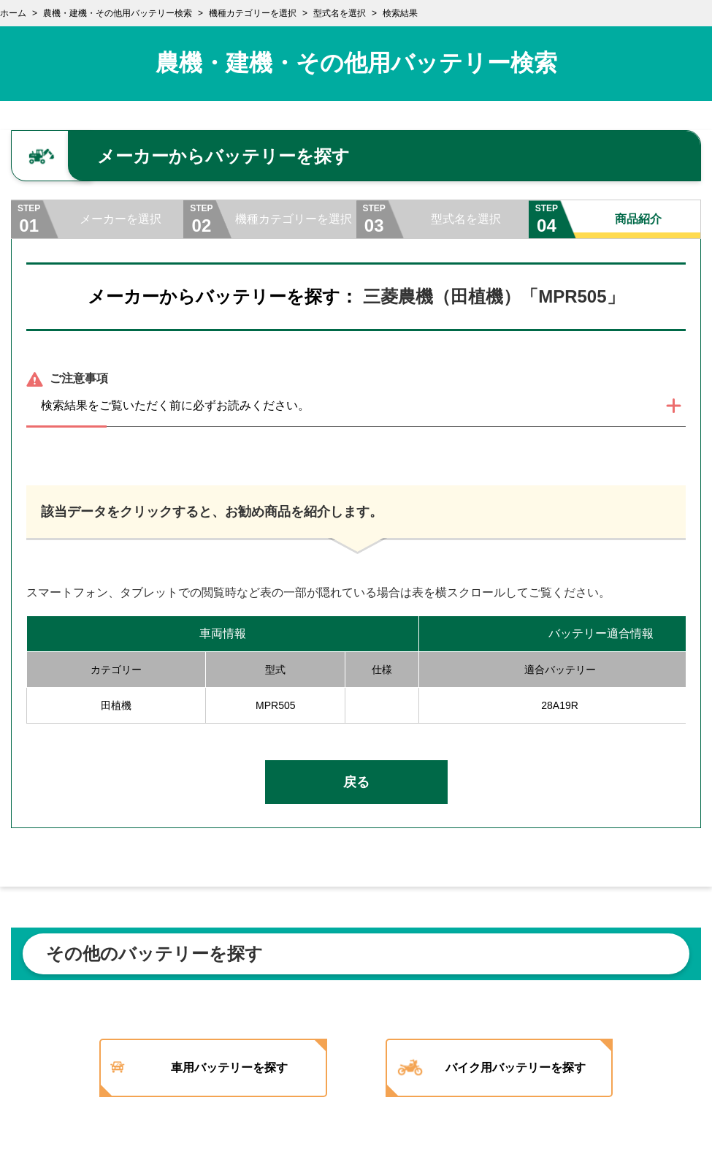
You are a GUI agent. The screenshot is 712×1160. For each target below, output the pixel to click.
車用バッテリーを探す (230, 1067)
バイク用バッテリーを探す (528, 1067)
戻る (356, 782)
